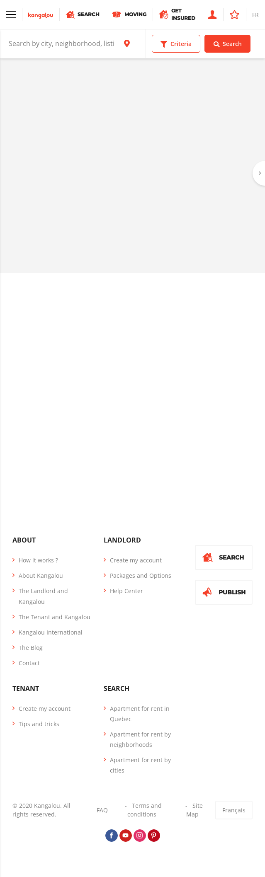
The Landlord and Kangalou (43, 596)
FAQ (102, 810)
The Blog (31, 648)
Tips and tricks (39, 724)
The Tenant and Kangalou (54, 617)
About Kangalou (41, 575)
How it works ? (38, 560)
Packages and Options (140, 575)
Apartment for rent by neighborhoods (140, 739)
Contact (29, 663)
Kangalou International (51, 632)
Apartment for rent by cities (140, 765)
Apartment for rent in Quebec (140, 714)
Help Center (126, 591)
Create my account (136, 560)
